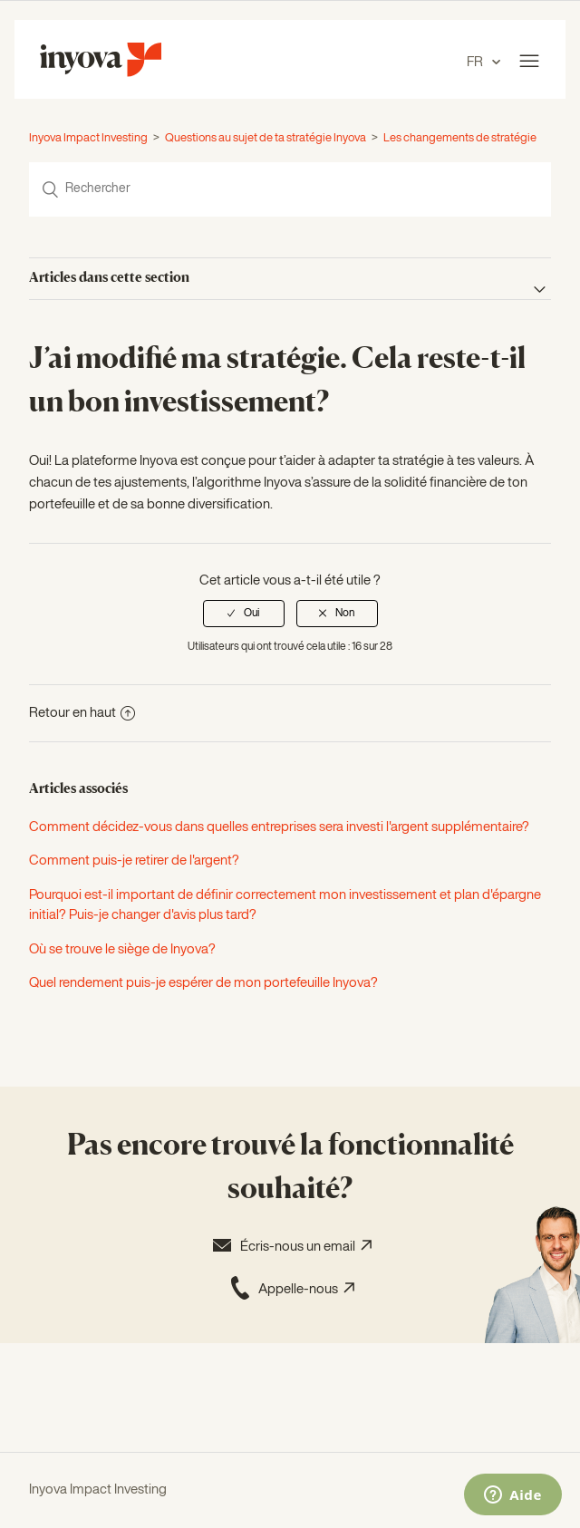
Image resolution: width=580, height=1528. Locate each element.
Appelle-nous (290, 1288)
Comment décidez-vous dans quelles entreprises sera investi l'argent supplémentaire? (279, 827)
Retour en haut (82, 713)
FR (476, 62)
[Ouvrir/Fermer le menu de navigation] (529, 62)
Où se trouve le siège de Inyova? (122, 949)
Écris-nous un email (290, 1245)
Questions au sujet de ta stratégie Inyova (265, 138)
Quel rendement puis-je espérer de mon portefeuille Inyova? (203, 983)
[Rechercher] (290, 189)
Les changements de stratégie (459, 138)
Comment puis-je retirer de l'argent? (134, 860)
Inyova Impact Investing (88, 138)
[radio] (244, 613)
